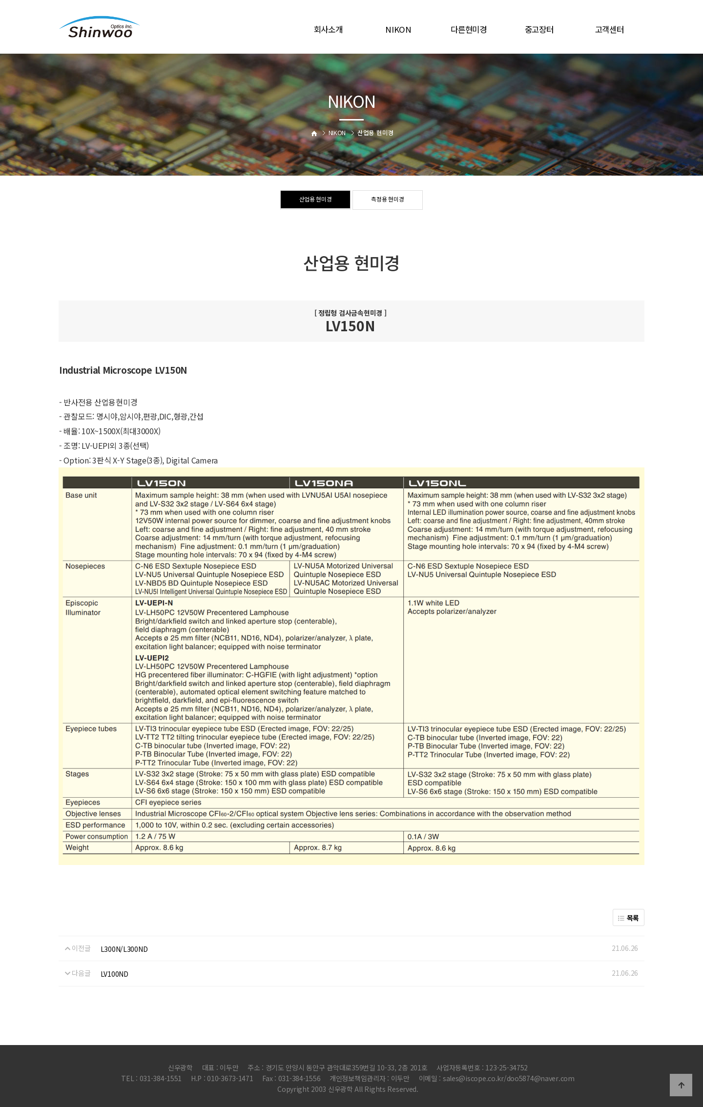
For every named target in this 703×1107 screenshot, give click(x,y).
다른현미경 (469, 29)
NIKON (398, 29)
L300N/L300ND (124, 949)
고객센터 (609, 29)
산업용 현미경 (315, 200)
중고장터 (539, 29)
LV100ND (114, 974)
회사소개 (328, 29)
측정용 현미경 (388, 200)
